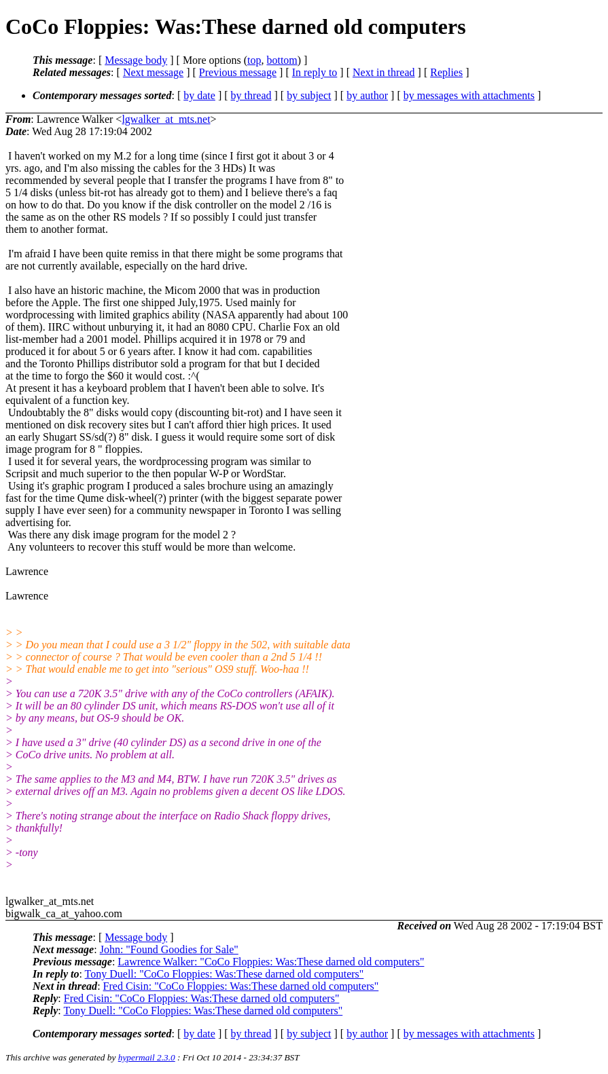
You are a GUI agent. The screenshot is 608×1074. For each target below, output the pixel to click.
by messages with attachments (469, 95)
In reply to (315, 72)
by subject (309, 95)
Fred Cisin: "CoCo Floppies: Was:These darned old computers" (241, 986)
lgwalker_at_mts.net (166, 119)
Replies (446, 72)
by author (367, 95)
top (254, 60)
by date (199, 95)
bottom (281, 60)
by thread (251, 95)
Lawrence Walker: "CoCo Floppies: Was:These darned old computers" (271, 961)
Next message (153, 72)
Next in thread (384, 72)
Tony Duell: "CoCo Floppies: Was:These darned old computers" (224, 974)
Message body (136, 60)
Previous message (237, 72)
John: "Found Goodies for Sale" (169, 949)
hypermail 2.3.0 (146, 1057)
